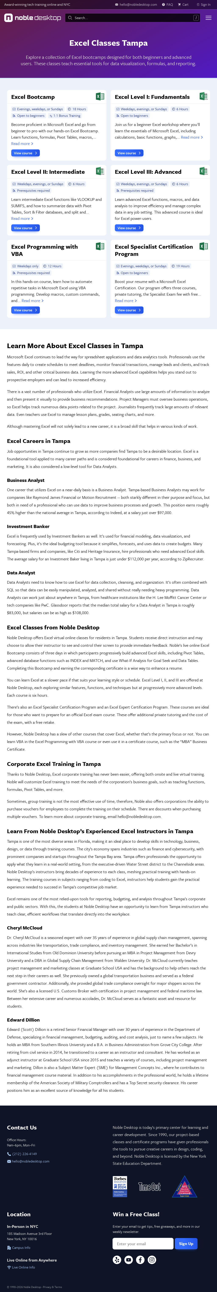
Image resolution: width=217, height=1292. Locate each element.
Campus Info (18, 1247)
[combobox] (132, 18)
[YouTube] (128, 1261)
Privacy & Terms (52, 1287)
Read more (22, 143)
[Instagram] (152, 1261)
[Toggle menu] (208, 18)
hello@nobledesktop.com (28, 1161)
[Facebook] (140, 1261)
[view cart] (184, 4)
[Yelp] (117, 1261)
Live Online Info (21, 1267)
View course (26, 153)
